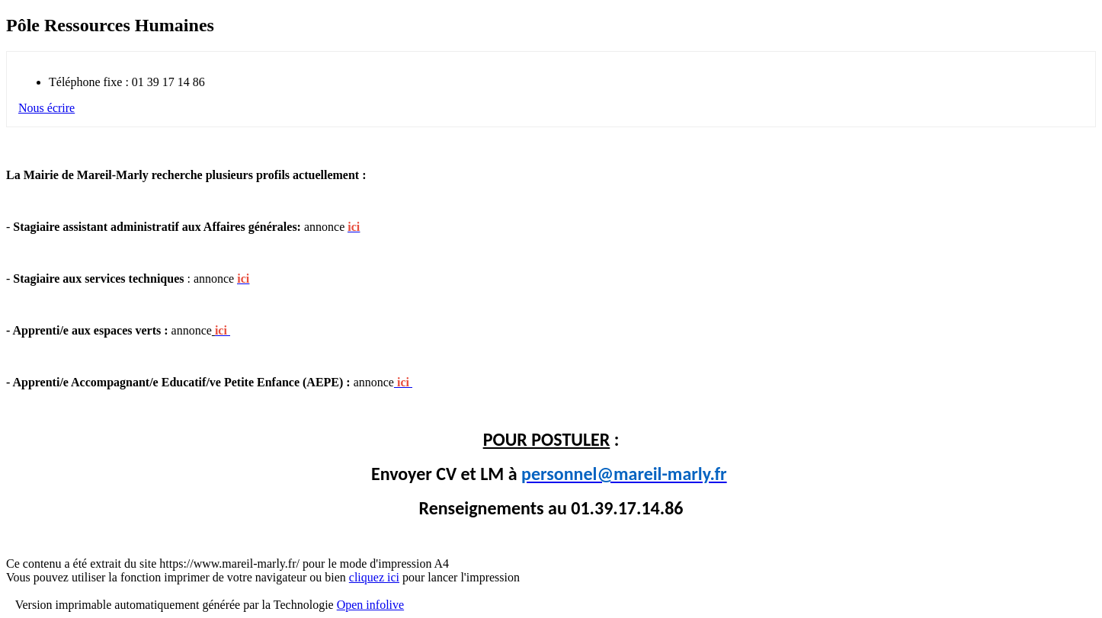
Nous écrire (46, 107)
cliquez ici (374, 577)
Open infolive (370, 604)
